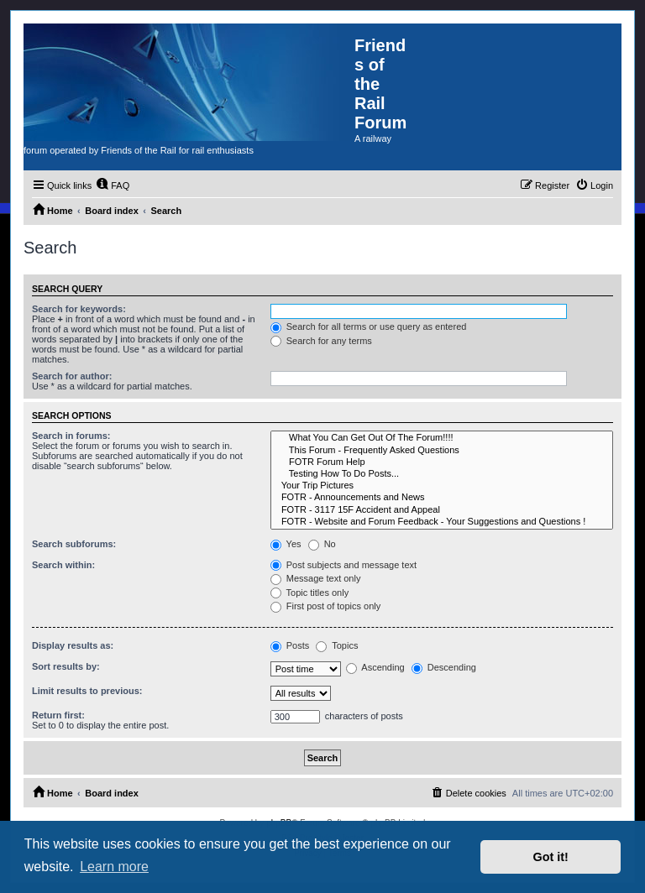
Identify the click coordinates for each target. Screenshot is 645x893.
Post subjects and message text (343, 565)
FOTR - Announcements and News (441, 498)
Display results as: (72, 645)
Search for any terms (321, 341)
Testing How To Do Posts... (441, 474)
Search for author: (72, 376)
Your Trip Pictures (441, 486)
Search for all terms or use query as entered (368, 326)
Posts (290, 645)
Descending (444, 667)
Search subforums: (74, 544)
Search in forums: (71, 436)
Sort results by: (66, 666)
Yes (286, 544)
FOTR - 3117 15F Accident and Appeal (441, 510)
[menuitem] (112, 185)
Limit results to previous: (87, 691)
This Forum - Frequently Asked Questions (441, 451)
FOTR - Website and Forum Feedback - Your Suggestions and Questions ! (441, 522)
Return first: (58, 715)
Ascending (375, 667)
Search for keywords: (79, 309)
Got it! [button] (551, 857)
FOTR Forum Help (441, 462)
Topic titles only (309, 593)
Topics (337, 645)
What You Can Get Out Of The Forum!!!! (441, 438)
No (322, 544)
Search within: (63, 565)
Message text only (315, 578)
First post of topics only (325, 606)
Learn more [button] (114, 866)
